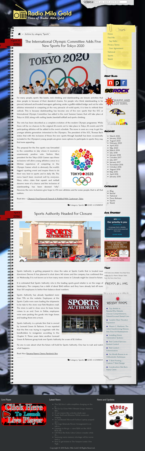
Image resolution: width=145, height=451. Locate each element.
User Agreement (116, 48)
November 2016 (116, 164)
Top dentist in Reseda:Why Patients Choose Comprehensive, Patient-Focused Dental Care (117, 312)
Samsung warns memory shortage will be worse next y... (74, 438)
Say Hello (113, 41)
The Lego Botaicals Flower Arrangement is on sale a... (73, 425)
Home (110, 34)
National (111, 52)
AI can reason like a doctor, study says (70, 413)
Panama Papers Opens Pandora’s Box (42, 353)
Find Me (111, 37)
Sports (81, 205)
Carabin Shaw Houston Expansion (117, 321)
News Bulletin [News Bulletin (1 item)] (115, 273)
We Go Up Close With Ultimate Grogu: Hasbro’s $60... (74, 409)
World (110, 59)
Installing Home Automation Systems (114, 336)
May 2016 (114, 172)
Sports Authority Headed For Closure (63, 213)
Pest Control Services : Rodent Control (116, 342)
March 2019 (115, 150)
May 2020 (114, 148)
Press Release (116, 198)
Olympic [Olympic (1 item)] (120, 275)
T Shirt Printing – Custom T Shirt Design (115, 361)
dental (112, 193)
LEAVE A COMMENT (95, 205)
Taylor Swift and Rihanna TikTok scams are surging (72, 416)
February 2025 (116, 143)
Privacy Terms (114, 45)
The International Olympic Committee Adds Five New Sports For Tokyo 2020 (63, 43)
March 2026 (115, 136)
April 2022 (114, 145)
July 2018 (113, 152)
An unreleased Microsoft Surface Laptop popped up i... (74, 420)
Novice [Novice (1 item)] (111, 275)
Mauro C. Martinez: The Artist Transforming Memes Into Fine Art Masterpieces (117, 329)
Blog (112, 191)
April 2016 (114, 174)
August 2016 (115, 169)
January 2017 (115, 162)
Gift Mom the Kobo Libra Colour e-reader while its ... (74, 434)
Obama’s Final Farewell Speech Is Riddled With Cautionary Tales (55, 198)
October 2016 (115, 167)
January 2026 (115, 138)
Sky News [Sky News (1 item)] (111, 278)
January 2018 (115, 155)
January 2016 (115, 176)
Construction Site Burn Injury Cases (117, 368)
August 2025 (115, 141)
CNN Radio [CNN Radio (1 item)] (107, 273)
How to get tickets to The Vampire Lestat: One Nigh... (73, 442)
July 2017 (113, 160)
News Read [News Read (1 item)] (123, 273)
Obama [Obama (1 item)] (116, 275)
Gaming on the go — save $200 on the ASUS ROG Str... (73, 429)
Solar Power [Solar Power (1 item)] (117, 278)
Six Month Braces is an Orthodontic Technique (117, 355)
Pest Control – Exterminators (113, 349)
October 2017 (115, 157)
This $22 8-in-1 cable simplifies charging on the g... (73, 405)
